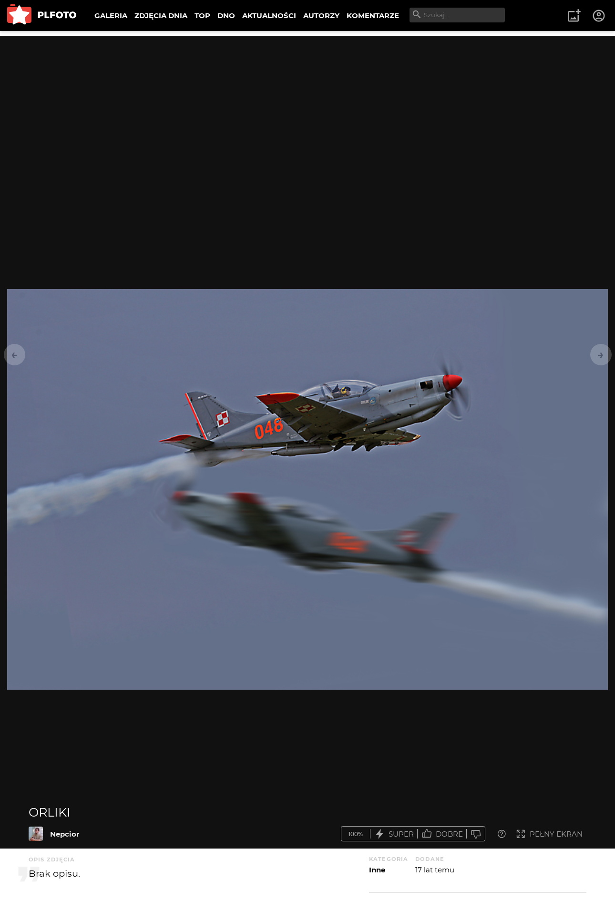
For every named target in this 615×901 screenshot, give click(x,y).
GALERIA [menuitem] (110, 15)
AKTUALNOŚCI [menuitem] (269, 15)
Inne (377, 869)
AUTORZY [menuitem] (321, 15)
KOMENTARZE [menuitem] (373, 15)
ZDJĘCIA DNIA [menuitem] (160, 15)
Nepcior (64, 834)
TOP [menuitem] (202, 15)
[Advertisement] (307, 102)
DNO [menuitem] (226, 15)
